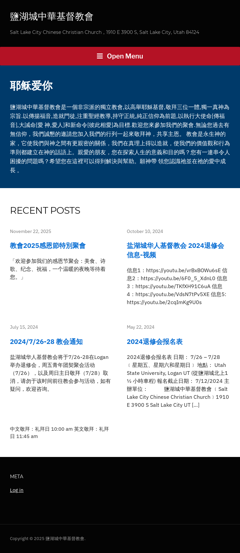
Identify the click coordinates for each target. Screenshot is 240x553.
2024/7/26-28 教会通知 (46, 341)
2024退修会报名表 (155, 341)
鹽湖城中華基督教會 (52, 16)
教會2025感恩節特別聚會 (48, 245)
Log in (17, 490)
